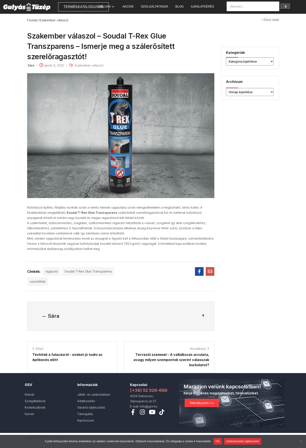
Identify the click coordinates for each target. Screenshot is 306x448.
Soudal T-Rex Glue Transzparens (88, 271)
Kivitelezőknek (35, 407)
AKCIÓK (128, 6)
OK (218, 441)
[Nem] (300, 441)
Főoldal (32, 20)
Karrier (29, 414)
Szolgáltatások (154, 6)
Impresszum (85, 420)
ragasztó (51, 271)
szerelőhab (38, 281)
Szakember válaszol (53, 20)
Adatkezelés (86, 401)
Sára (31, 65)
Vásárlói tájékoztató (91, 407)
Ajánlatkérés (202, 6)
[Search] (285, 6)
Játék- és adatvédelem (93, 394)
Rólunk (106, 6)
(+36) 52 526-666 (148, 390)
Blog (179, 6)
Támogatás (85, 414)
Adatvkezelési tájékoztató (242, 441)
